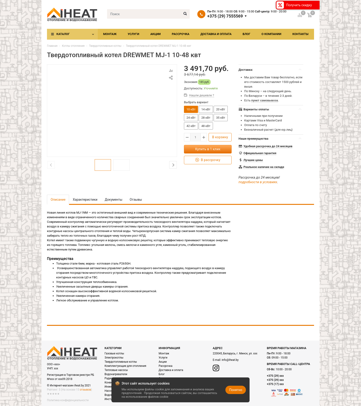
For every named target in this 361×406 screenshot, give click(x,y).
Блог (246, 34)
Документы (113, 199)
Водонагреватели (116, 374)
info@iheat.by (230, 360)
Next (173, 165)
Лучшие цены (253, 160)
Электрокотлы (114, 357)
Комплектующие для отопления (125, 366)
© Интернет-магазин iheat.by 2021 (69, 385)
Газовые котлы (114, 353)
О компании (271, 34)
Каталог (63, 34)
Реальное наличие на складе (263, 167)
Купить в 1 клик (208, 149)
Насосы (110, 390)
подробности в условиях (258, 182)
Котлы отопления (73, 45)
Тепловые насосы (116, 370)
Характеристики (85, 199)
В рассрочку (207, 160)
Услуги (133, 34)
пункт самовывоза (264, 100)
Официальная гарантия (259, 153)
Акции (155, 34)
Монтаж (109, 34)
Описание (58, 199)
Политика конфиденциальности (68, 400)
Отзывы (136, 199)
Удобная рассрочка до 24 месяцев (267, 146)
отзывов (85, 389)
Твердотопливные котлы (105, 45)
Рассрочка (180, 34)
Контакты (300, 34)
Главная (52, 45)
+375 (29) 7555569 (225, 16)
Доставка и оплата (216, 34)
